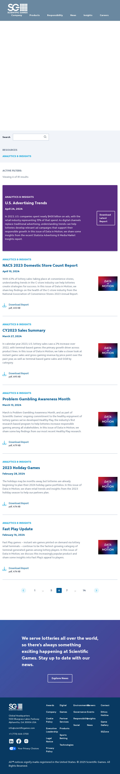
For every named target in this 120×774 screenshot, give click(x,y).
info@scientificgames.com (22, 728)
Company (16, 15)
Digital (63, 705)
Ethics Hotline (104, 713)
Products (35, 15)
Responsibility (55, 15)
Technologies (66, 744)
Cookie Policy (49, 720)
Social (76, 725)
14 (84, 590)
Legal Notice (49, 740)
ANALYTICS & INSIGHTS (16, 156)
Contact (105, 705)
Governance (79, 711)
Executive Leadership (52, 730)
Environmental (81, 705)
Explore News (60, 678)
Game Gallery (104, 723)
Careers (104, 15)
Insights (88, 15)
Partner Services (64, 720)
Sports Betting (64, 737)
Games (63, 711)
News (73, 15)
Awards (50, 705)
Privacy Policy (50, 750)
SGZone (105, 731)
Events (90, 711)
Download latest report (105, 218)
